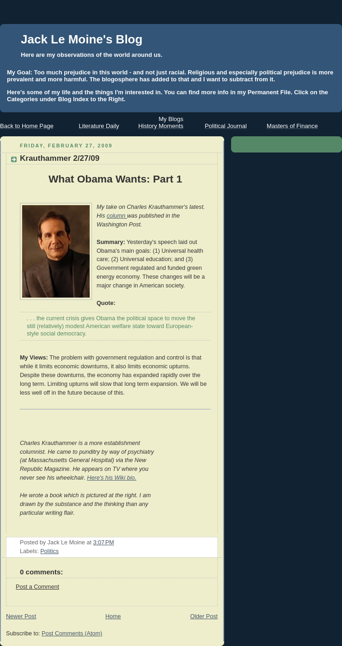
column (117, 216)
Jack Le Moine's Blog (81, 39)
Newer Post (21, 616)
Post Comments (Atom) (72, 633)
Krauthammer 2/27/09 (59, 158)
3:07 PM (103, 542)
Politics (49, 551)
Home (113, 616)
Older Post (204, 616)
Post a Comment (37, 587)
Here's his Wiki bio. (111, 478)
